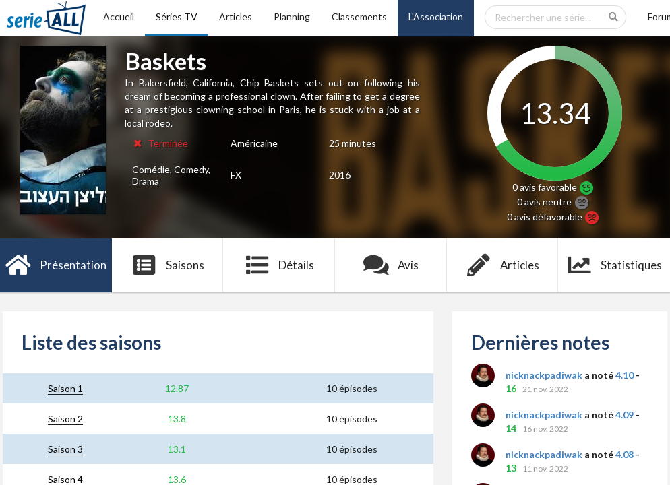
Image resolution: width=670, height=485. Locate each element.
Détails (279, 265)
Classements (359, 16)
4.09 (624, 414)
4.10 (624, 375)
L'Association (435, 16)
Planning (292, 16)
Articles (235, 16)
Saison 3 (65, 449)
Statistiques (614, 265)
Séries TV (176, 16)
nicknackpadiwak (544, 375)
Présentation (56, 265)
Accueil (118, 16)
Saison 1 (65, 388)
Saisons (167, 265)
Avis (391, 265)
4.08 (624, 454)
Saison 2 (65, 418)
